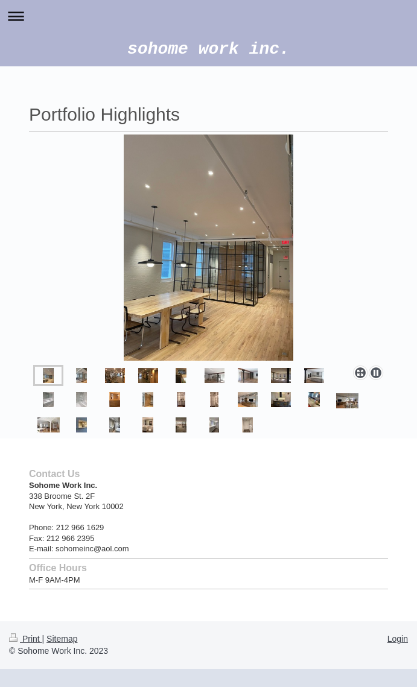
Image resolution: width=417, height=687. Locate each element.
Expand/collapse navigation (208, 16)
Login (397, 639)
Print (25, 639)
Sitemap (61, 639)
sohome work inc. (208, 49)
